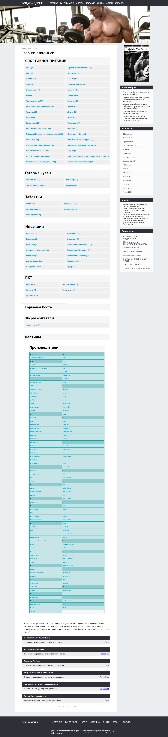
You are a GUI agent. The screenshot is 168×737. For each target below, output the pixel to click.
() (70, 707)
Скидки (100, 3)
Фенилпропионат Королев (131, 247)
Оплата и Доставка (85, 3)
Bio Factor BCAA (129, 157)
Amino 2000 (127, 192)
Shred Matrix (127, 188)
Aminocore (127, 180)
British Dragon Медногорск (130, 237)
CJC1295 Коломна (132, 264)
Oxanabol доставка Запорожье (132, 255)
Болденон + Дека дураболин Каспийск (136, 268)
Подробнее (104, 642)
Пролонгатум (128, 142)
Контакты (119, 3)
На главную (56, 722)
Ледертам (126, 176)
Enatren (126, 184)
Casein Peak (127, 138)
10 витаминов (128, 134)
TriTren (125, 169)
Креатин (126, 149)
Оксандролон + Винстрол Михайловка (135, 243)
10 (75, 707)
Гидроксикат (127, 153)
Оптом (109, 3)
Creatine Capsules (129, 161)
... (77, 707)
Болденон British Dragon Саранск (135, 260)
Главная (54, 3)
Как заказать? (67, 3)
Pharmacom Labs (129, 145)
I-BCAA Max (127, 165)
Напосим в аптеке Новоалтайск (132, 251)
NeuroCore (127, 173)
